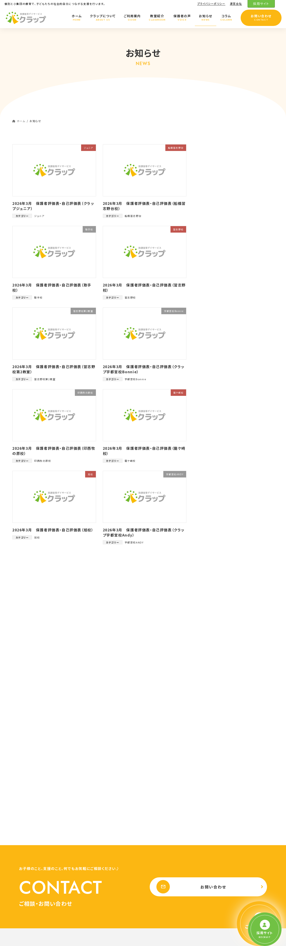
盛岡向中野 (162, 875)
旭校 (37, 537)
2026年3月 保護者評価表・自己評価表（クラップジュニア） (53, 206)
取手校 (38, 297)
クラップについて (160, 704)
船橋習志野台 (133, 216)
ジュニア (39, 216)
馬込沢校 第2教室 (166, 782)
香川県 (220, 868)
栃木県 (220, 743)
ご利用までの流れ (163, 728)
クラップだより (219, 157)
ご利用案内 (156, 720)
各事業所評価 (218, 167)
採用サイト (261, 3)
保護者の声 (156, 899)
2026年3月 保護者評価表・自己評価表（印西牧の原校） (53, 450)
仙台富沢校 (162, 891)
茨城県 (156, 844)
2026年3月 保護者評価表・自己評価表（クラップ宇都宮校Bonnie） (144, 369)
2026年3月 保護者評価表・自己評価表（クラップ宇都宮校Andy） (144, 532)
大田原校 (218, 261)
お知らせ (155, 906)
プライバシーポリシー (211, 3)
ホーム (153, 696)
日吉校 (216, 214)
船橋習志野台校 (165, 798)
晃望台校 (218, 223)
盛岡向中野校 (221, 233)
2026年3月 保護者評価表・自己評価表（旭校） (52, 529)
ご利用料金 (222, 728)
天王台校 (160, 836)
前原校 (216, 280)
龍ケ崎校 (130, 460)
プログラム (222, 712)
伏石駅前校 (225, 875)
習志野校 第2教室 (166, 766)
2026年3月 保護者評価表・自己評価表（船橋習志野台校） (144, 206)
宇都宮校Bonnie (135, 379)
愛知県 (220, 844)
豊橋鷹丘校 (220, 346)
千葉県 (156, 743)
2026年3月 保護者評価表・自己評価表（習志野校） (144, 287)
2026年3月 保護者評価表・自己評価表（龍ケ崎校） (144, 450)
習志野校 (130, 297)
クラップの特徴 (161, 712)
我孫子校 (218, 176)
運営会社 (236, 3)
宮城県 (156, 883)
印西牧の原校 (42, 460)
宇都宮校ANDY (134, 542)
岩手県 (156, 868)
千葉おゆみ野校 (165, 829)
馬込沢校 (218, 299)
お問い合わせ (189, 631)
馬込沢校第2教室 (224, 185)
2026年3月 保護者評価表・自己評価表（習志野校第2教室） (53, 369)
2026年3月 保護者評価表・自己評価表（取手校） (51, 287)
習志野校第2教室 (45, 379)
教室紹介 (155, 735)
